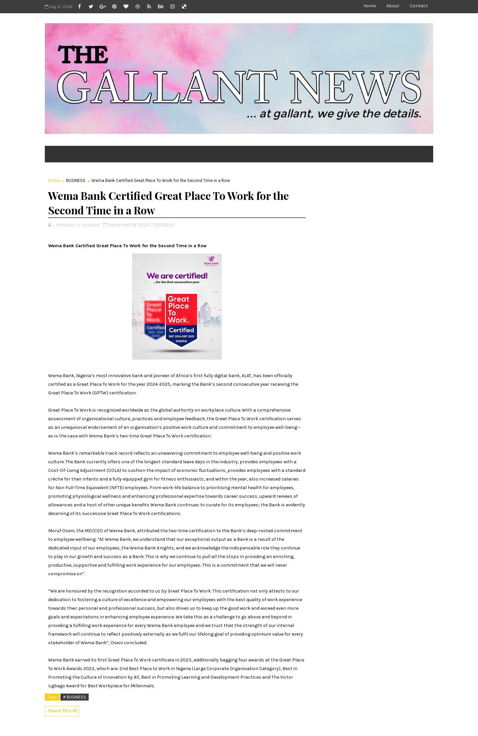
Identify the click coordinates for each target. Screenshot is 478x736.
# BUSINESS (74, 697)
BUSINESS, (165, 224)
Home (369, 6)
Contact (419, 6)
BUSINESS (75, 180)
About (392, 6)
